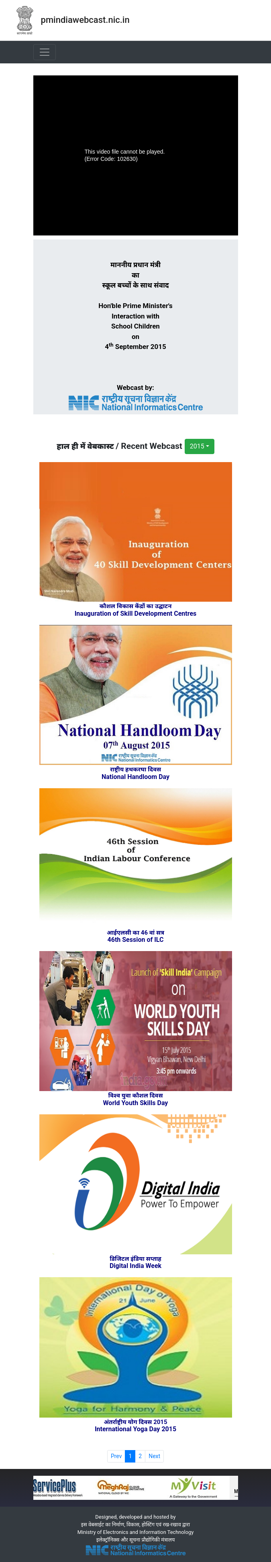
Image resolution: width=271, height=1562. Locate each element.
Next (154, 1456)
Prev (116, 1456)
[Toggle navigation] (44, 52)
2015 (197, 446)
